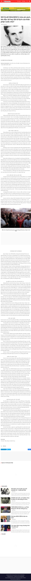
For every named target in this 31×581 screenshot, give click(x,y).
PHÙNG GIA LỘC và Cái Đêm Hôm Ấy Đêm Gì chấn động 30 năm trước (20, 499)
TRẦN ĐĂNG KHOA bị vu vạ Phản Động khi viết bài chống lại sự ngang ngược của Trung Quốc (20, 508)
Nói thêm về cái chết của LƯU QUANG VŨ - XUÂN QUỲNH (19, 489)
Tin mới (4, 534)
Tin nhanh (19, 1)
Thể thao (23, 1)
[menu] (2, 1)
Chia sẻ (29, 449)
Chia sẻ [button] (9, 449)
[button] (27, 1)
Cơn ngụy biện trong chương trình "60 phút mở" (20, 526)
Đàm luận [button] (4, 449)
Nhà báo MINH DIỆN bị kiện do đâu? (19, 517)
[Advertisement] (16, 239)
